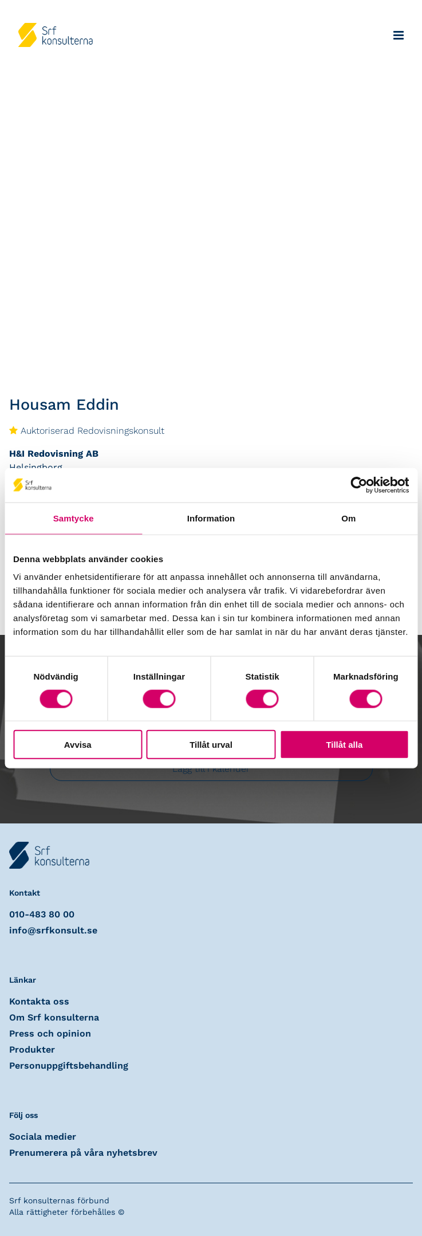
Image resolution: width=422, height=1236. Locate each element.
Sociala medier (42, 1136)
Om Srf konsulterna (54, 1017)
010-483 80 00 (41, 914)
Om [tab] (348, 518)
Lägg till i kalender (211, 768)
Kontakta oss (39, 1001)
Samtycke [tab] (73, 518)
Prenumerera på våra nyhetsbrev (83, 1152)
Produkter (32, 1049)
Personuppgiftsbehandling (68, 1065)
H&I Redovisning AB (53, 453)
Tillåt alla (344, 745)
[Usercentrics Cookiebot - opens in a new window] (359, 484)
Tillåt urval (211, 745)
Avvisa (78, 745)
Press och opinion (50, 1033)
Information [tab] (211, 518)
